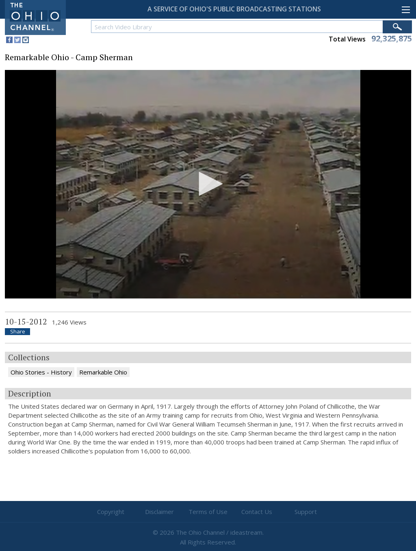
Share (17, 331)
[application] (208, 184)
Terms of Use (208, 511)
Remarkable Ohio (103, 372)
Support (306, 511)
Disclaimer (159, 511)
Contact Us (256, 511)
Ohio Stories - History (41, 372)
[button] (208, 184)
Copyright (110, 511)
